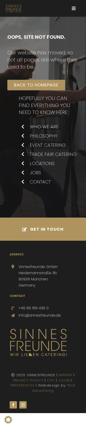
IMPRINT (65, 375)
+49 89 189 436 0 (34, 308)
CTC (51, 380)
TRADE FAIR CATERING (53, 154)
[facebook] (13, 405)
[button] (8, 419)
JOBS (35, 172)
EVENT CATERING (48, 145)
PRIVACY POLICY (28, 380)
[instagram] (23, 405)
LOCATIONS (42, 163)
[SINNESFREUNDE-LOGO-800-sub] (13, 6)
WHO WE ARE (44, 127)
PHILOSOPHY (43, 136)
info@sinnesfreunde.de (40, 315)
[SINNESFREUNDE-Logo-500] (38, 330)
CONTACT (40, 182)
